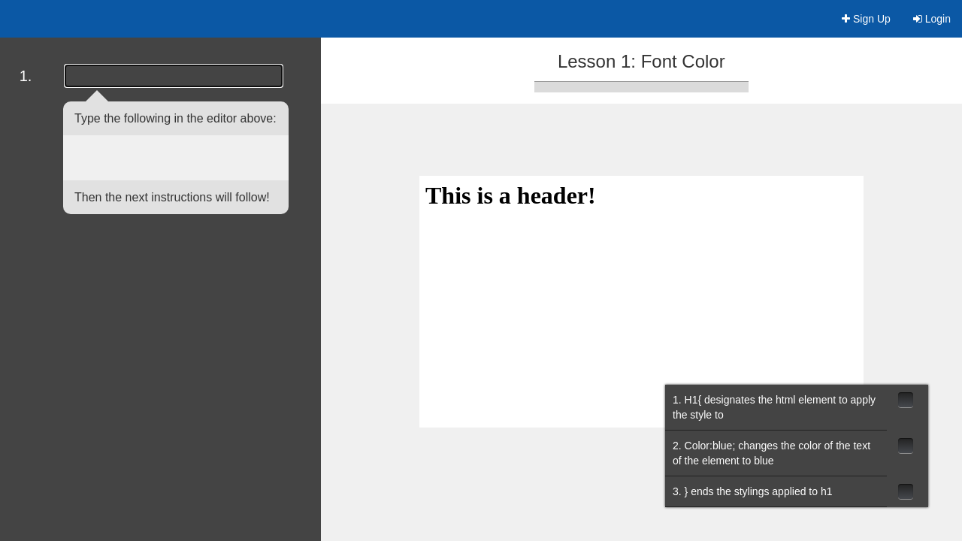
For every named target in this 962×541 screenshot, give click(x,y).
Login (932, 19)
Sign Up (866, 19)
